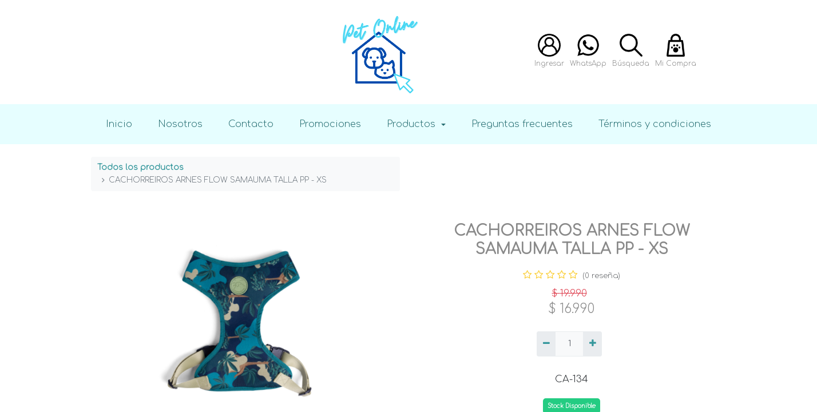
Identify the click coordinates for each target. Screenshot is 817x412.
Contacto (250, 123)
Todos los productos (140, 167)
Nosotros (180, 123)
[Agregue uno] (592, 343)
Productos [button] (412, 123)
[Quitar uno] (546, 343)
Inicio (119, 123)
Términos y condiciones (654, 123)
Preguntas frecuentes (522, 123)
